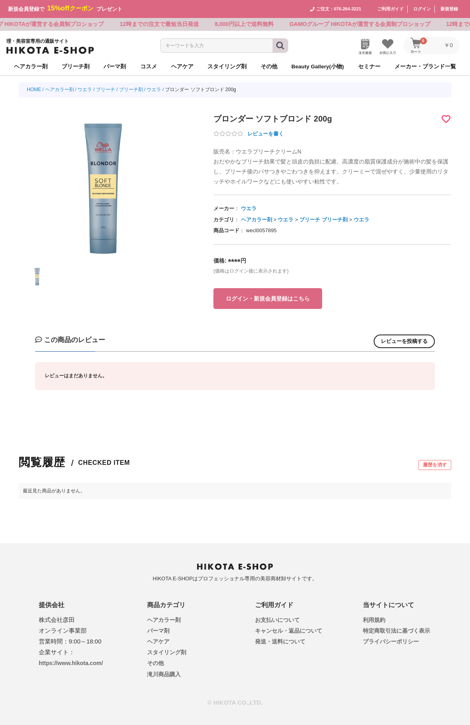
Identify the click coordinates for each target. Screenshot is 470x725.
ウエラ (85, 89)
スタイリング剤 (166, 652)
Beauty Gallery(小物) (317, 66)
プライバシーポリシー (391, 641)
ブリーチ (105, 89)
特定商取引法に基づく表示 (396, 630)
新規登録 (449, 8)
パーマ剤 (158, 630)
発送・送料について (280, 641)
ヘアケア (158, 641)
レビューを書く (265, 134)
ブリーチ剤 (131, 89)
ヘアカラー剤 (59, 89)
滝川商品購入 (164, 674)
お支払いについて (277, 619)
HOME (34, 89)
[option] (103, 183)
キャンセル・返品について (288, 630)
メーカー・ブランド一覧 (425, 66)
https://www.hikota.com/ (71, 662)
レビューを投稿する (404, 341)
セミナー (369, 66)
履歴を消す (435, 464)
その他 (155, 663)
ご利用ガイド (390, 8)
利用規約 (374, 619)
